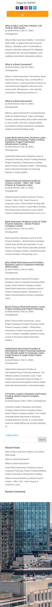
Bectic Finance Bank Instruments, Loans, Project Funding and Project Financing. (25, 308)
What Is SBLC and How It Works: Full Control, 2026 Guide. (23, 27)
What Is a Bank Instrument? (18, 101)
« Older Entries (11, 435)
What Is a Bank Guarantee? (18, 64)
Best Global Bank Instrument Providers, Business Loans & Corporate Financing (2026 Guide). (24, 264)
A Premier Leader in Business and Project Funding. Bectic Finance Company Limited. (25, 396)
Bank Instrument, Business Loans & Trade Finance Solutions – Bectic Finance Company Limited (25, 223)
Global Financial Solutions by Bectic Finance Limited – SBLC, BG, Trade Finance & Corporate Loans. (22, 183)
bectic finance (14, 30)
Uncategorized (11, 34)
